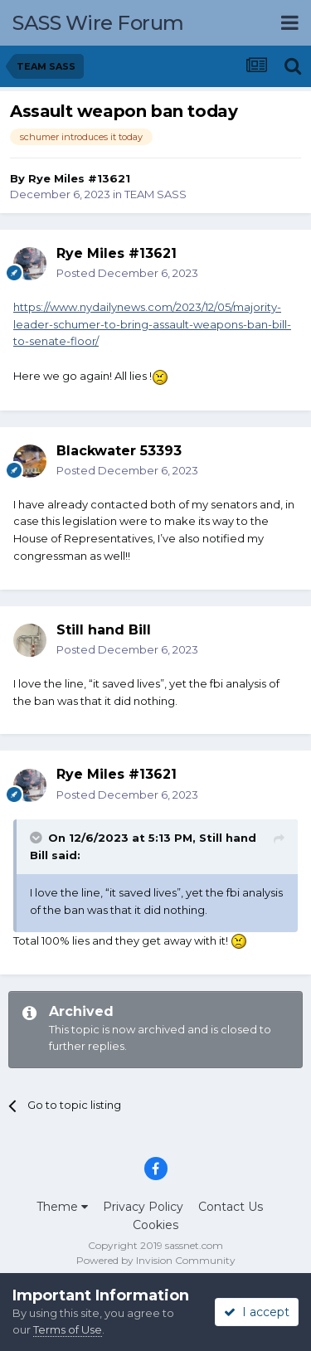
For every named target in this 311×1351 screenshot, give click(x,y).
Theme (62, 1206)
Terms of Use (67, 1329)
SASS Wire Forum (98, 23)
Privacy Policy (143, 1206)
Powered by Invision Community (156, 1260)
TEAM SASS (155, 194)
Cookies (155, 1224)
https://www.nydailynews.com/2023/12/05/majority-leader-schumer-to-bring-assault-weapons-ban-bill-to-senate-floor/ (152, 324)
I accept (256, 1312)
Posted (127, 272)
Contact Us (230, 1206)
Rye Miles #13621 (79, 178)
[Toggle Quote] (37, 837)
